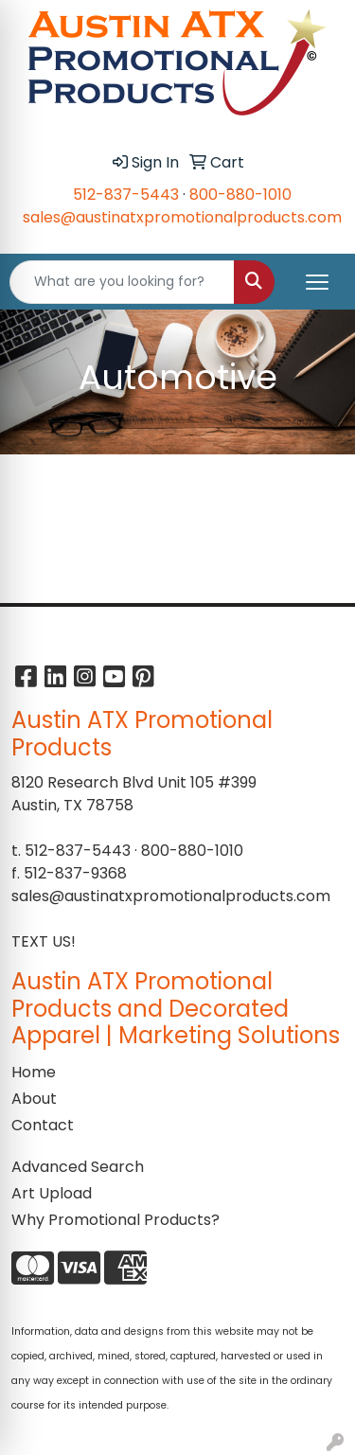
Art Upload (51, 1193)
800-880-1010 (240, 194)
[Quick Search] (122, 282)
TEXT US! (43, 941)
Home (33, 1072)
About (34, 1098)
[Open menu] (317, 282)
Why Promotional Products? (115, 1220)
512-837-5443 (126, 194)
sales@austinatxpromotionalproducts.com (182, 217)
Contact (42, 1125)
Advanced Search (77, 1167)
